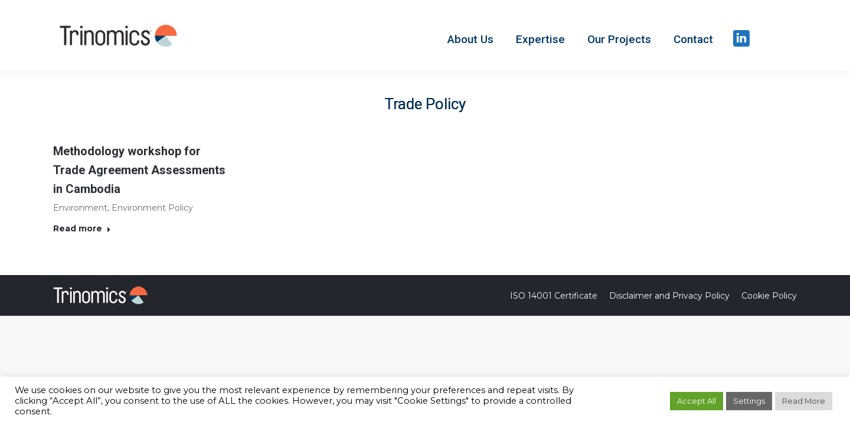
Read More (803, 401)
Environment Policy (152, 207)
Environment (80, 207)
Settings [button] (749, 401)
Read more (82, 228)
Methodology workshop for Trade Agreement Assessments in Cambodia (139, 170)
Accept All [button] (696, 401)
